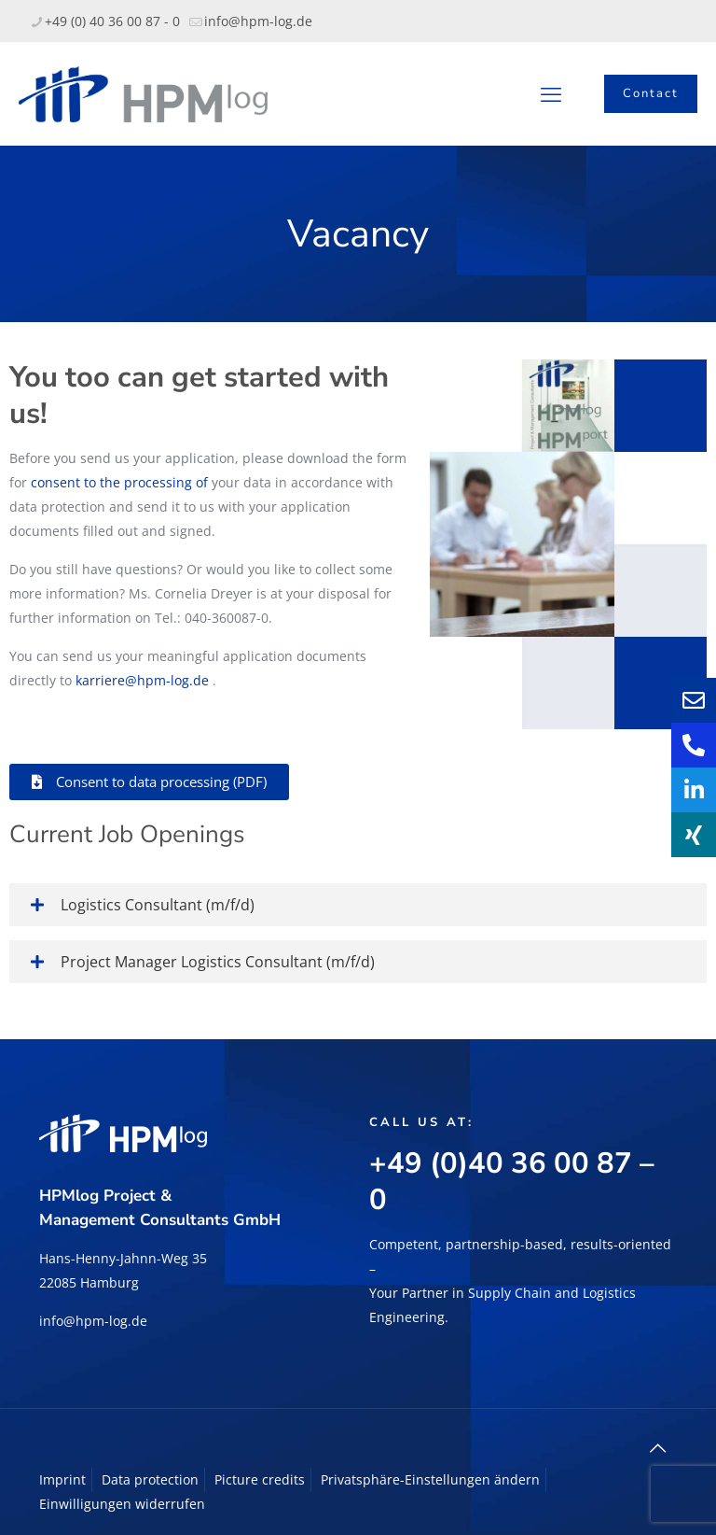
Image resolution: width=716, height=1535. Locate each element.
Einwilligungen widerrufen (122, 1504)
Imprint (62, 1479)
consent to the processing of (119, 482)
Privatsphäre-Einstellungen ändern (430, 1479)
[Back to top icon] (657, 1448)
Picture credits (259, 1479)
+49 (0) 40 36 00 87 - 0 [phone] (112, 21)
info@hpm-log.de (93, 1321)
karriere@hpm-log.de (142, 680)
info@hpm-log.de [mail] (258, 21)
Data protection (150, 1479)
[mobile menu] (551, 93)
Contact (651, 93)
